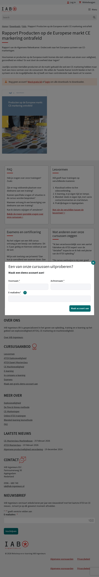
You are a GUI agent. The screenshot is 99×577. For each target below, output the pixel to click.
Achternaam (57, 280)
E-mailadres (17, 292)
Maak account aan (80, 308)
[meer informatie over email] (25, 292)
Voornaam (14, 280)
